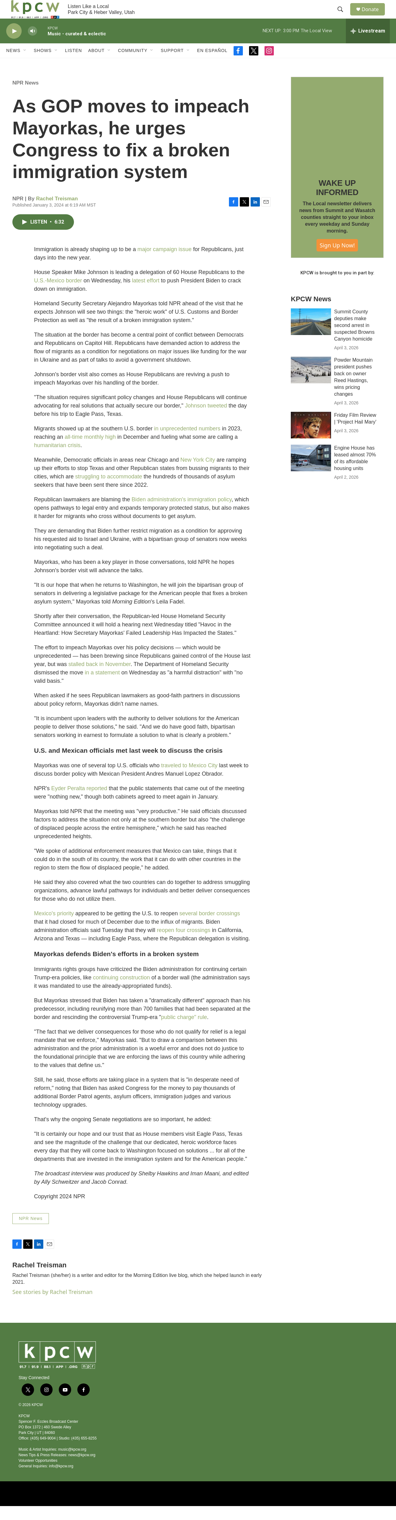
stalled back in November (99, 678)
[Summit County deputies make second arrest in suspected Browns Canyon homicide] (311, 335)
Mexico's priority (54, 927)
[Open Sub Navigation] (25, 64)
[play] (14, 45)
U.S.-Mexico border (58, 294)
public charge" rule (184, 1031)
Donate (374, 16)
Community (132, 64)
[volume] (32, 45)
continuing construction (121, 991)
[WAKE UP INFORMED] (337, 137)
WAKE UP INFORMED (337, 201)
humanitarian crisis (57, 459)
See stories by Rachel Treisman (52, 1305)
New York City (197, 474)
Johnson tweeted (206, 419)
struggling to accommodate (108, 490)
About (96, 64)
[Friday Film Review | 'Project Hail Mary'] (311, 439)
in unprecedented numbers (187, 442)
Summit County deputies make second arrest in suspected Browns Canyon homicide (354, 339)
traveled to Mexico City (189, 779)
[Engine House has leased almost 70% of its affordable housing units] (311, 472)
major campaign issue (164, 263)
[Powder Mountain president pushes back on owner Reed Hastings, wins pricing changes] (311, 384)
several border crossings (209, 927)
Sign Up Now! (337, 259)
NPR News (25, 97)
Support (172, 64)
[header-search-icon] (343, 16)
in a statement (102, 686)
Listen (73, 64)
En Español (212, 64)
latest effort (146, 294)
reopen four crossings (184, 944)
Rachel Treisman (57, 213)
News (13, 64)
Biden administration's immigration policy (181, 513)
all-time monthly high (90, 451)
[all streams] (368, 45)
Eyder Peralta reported (80, 802)
